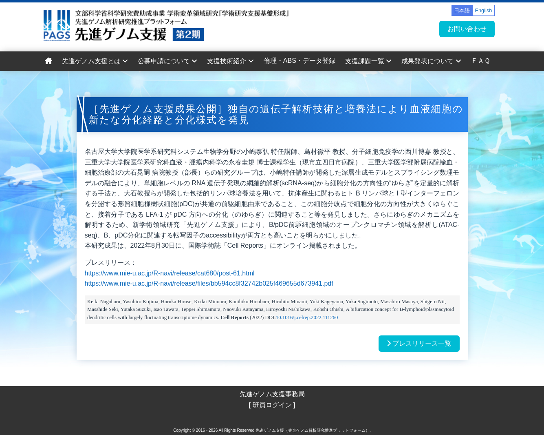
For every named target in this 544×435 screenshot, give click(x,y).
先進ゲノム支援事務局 (272, 394)
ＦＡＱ (480, 60)
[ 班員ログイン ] (272, 405)
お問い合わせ (467, 28)
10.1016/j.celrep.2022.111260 (307, 317)
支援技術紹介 (230, 61)
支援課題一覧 (368, 61)
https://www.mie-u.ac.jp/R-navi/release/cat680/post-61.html (170, 273)
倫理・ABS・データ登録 (299, 60)
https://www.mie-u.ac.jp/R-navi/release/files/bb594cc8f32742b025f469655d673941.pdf (209, 283)
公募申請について (167, 61)
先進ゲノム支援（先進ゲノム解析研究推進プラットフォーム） (312, 430)
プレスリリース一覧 (419, 343)
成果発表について (431, 61)
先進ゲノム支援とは (95, 61)
